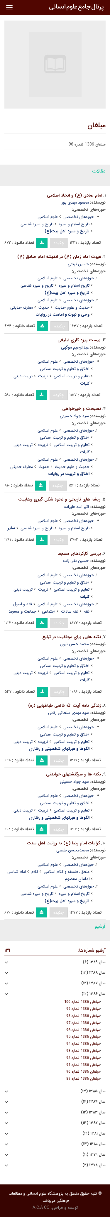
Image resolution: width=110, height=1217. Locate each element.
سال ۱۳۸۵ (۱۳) (93, 1091)
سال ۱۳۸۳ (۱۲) (93, 1112)
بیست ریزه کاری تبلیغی (78, 340)
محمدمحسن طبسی (72, 850)
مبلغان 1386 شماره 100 (82, 1002)
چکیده (59, 243)
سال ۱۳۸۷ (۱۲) (93, 983)
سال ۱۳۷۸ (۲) (94, 1165)
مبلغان (96, 125)
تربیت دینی (23, 376)
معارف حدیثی (21, 307)
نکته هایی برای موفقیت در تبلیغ (71, 636)
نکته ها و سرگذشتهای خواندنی (73, 774)
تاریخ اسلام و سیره (74, 224)
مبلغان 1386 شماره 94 (83, 1044)
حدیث (43, 307)
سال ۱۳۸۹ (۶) (94, 962)
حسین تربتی (78, 264)
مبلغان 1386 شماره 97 (83, 1023)
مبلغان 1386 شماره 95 (83, 1037)
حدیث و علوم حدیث (72, 307)
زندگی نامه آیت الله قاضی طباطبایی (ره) (64, 705)
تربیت (43, 376)
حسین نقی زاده (76, 560)
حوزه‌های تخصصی (78, 217)
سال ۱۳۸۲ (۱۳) (93, 1123)
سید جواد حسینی (74, 416)
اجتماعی (48, 611)
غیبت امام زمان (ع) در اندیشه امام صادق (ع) (59, 256)
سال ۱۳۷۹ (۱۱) (94, 1155)
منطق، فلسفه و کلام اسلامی (66, 871)
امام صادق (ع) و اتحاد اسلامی (74, 195)
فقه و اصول (22, 604)
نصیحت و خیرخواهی (81, 408)
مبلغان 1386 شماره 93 (83, 1051)
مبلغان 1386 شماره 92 (83, 1058)
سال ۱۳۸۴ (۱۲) (93, 1102)
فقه (86, 611)
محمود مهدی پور (75, 202)
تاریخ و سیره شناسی (37, 224)
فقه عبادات (69, 611)
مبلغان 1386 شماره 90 (83, 1072)
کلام (34, 871)
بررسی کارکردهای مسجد (79, 553)
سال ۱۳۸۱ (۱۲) (94, 1133)
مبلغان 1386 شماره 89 (83, 1079)
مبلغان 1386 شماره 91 (83, 1065)
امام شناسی (16, 871)
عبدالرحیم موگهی (75, 347)
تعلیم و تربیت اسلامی (71, 376)
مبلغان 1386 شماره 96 (83, 1030)
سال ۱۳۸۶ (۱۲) (94, 994)
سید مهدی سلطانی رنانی (68, 712)
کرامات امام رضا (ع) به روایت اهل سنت (63, 843)
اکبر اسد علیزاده (76, 506)
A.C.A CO (41, 1207)
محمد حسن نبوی (74, 644)
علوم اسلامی (48, 217)
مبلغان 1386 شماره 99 (83, 1009)
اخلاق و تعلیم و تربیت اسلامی (64, 369)
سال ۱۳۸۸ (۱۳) (93, 973)
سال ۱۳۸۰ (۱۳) (93, 1144)
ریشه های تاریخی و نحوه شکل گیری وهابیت (59, 499)
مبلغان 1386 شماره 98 (83, 1016)
